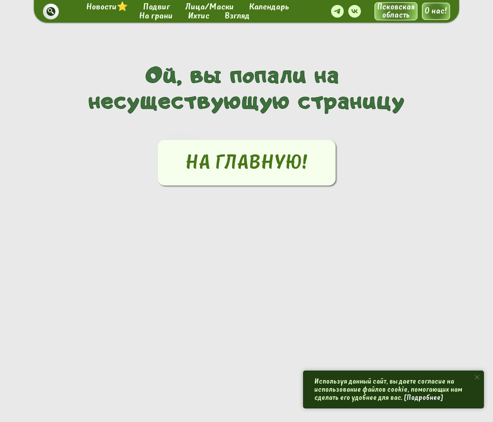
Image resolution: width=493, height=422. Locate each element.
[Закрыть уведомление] (477, 377)
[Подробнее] (423, 398)
